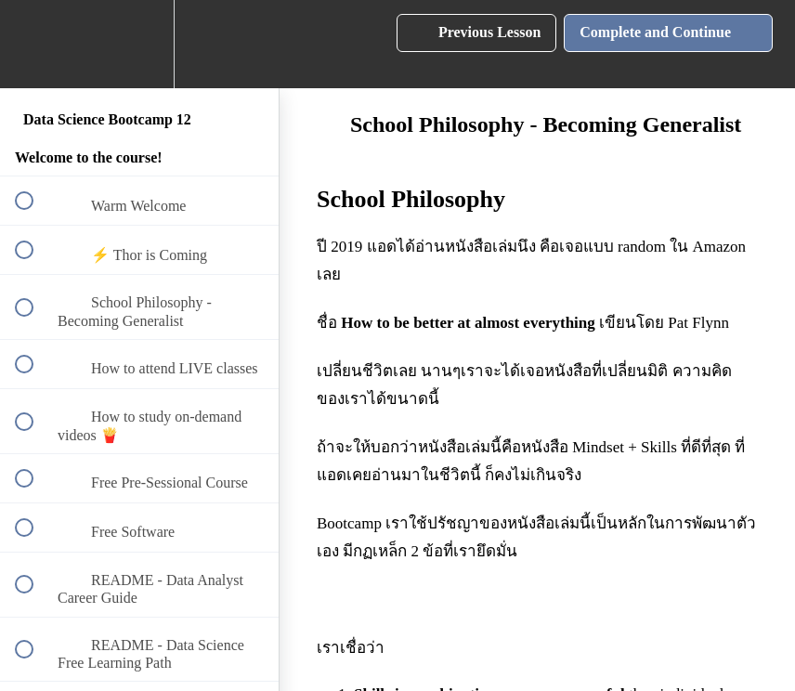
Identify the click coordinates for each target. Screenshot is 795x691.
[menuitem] (139, 44)
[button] (34, 44)
